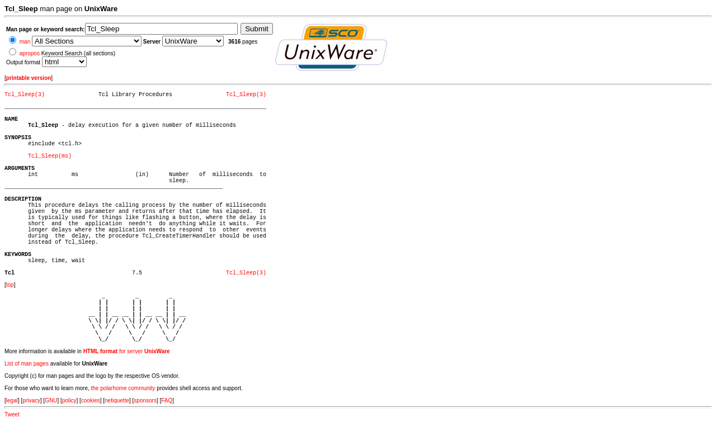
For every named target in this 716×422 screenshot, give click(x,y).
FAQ (166, 400)
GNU (51, 400)
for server (126, 351)
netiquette (117, 400)
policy (69, 400)
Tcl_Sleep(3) (24, 95)
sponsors (145, 400)
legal (12, 400)
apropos (30, 53)
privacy (31, 400)
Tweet (12, 414)
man (25, 42)
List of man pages (26, 364)
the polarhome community (123, 388)
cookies (90, 400)
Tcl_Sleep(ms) (50, 156)
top (10, 285)
